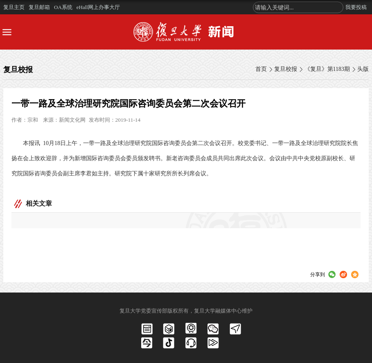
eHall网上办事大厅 (98, 7)
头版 (363, 69)
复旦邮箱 (39, 7)
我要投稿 (356, 7)
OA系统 (63, 7)
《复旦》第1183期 (327, 69)
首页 (261, 69)
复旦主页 (14, 7)
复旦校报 (285, 69)
